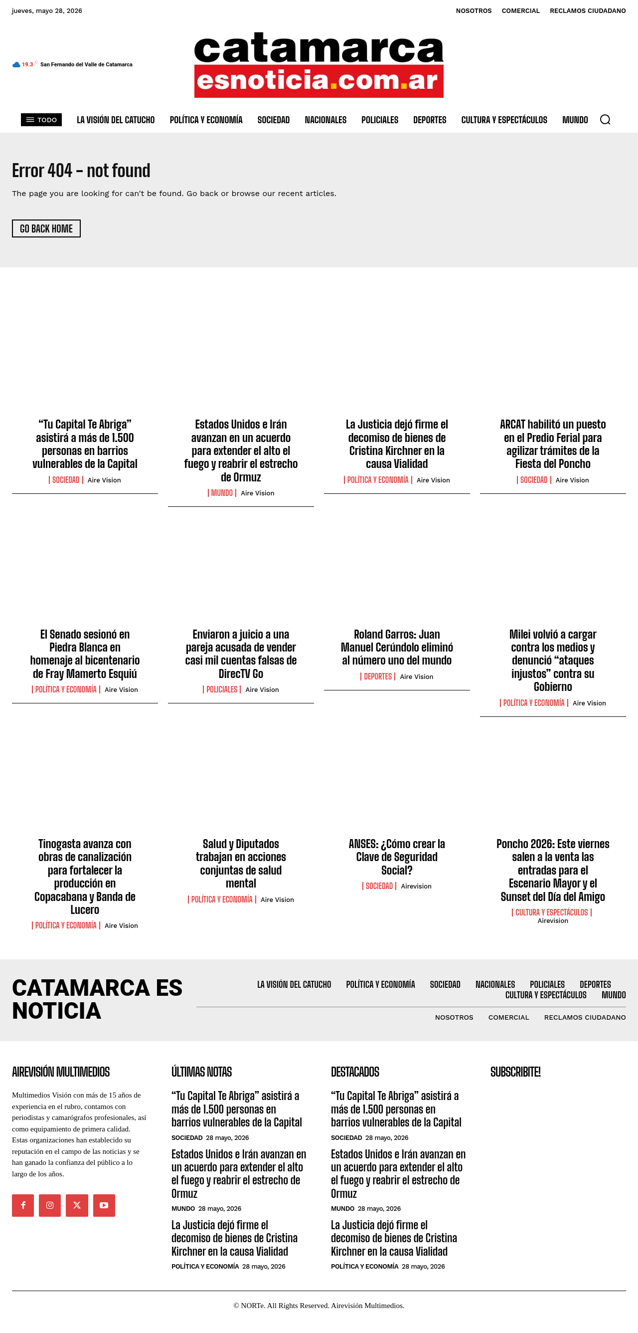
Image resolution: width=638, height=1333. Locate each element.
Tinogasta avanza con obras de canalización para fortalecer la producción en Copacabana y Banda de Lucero (85, 880)
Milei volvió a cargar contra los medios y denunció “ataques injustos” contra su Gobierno (553, 665)
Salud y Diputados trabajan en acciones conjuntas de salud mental (241, 867)
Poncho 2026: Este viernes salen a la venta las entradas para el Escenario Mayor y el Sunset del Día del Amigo (553, 874)
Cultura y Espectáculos (551, 916)
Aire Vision (104, 484)
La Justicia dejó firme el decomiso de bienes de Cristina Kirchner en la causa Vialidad (397, 448)
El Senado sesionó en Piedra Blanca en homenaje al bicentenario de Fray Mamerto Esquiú (85, 658)
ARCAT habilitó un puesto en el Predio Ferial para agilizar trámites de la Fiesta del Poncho (553, 448)
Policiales (221, 694)
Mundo (222, 497)
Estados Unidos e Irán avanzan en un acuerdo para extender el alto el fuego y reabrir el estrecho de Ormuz (241, 455)
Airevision (416, 890)
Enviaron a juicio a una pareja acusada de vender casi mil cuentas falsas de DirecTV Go (241, 658)
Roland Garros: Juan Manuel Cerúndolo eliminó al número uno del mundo (397, 651)
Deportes (378, 680)
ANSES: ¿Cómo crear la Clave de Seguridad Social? (397, 861)
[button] (605, 119)
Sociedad (65, 484)
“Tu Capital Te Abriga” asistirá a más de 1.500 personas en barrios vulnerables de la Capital (85, 448)
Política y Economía (378, 484)
